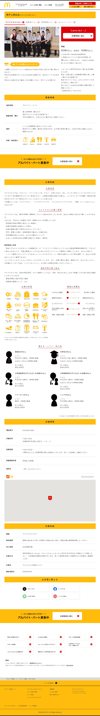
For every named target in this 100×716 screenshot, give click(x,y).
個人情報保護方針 (22, 705)
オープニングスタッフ (77, 689)
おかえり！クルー (65, 22)
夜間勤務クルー (47, 22)
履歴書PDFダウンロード (36, 663)
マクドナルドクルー (13, 22)
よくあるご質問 (75, 6)
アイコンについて (87, 476)
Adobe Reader (69, 665)
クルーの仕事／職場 (35, 5)
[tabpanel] (31, 42)
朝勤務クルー (31, 22)
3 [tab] (34, 60)
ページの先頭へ (49, 683)
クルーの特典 (48, 5)
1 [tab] (29, 60)
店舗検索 (52, 689)
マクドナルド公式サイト (10, 705)
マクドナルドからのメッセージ (21, 5)
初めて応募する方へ (89, 6)
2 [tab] (32, 60)
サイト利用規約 (33, 705)
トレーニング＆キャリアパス (59, 5)
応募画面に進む (78, 36)
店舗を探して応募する (82, 3)
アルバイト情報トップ (9, 689)
